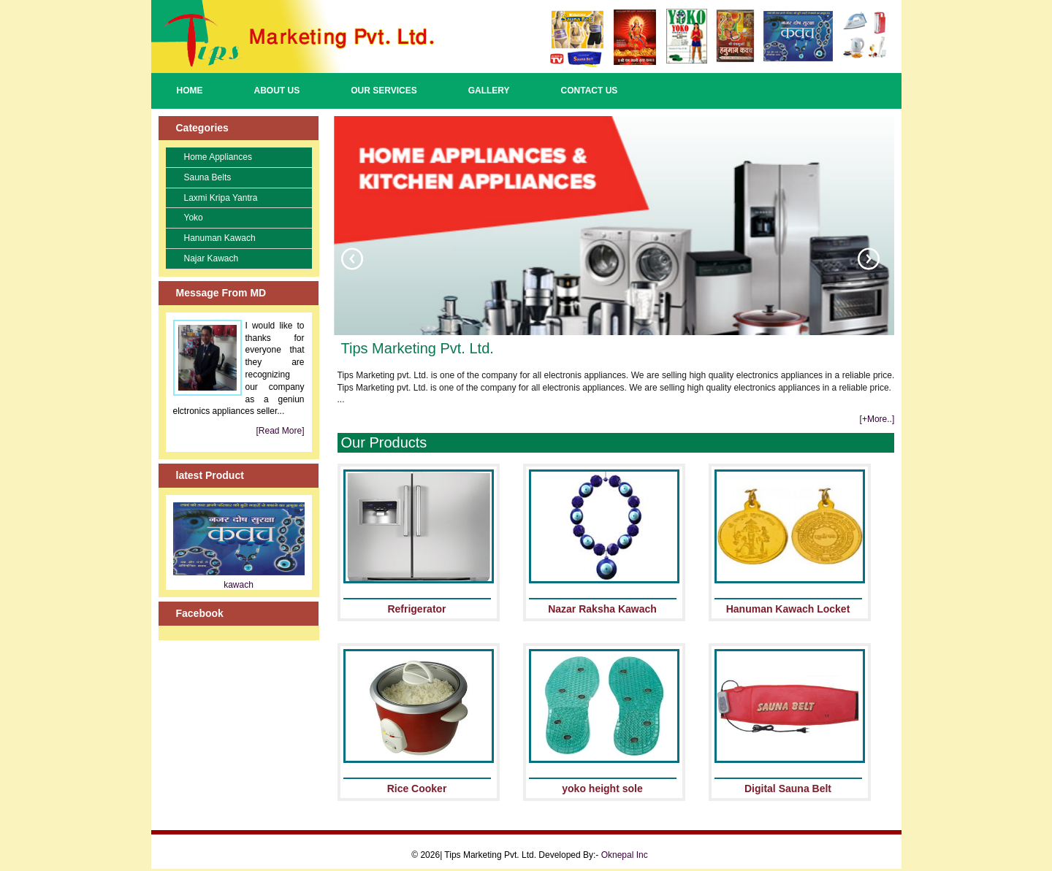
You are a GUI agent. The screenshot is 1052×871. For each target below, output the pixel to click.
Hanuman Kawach (220, 238)
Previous (352, 259)
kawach (239, 585)
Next (869, 259)
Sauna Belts (208, 177)
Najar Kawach (211, 258)
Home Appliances (218, 157)
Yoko (193, 217)
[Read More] (280, 431)
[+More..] (877, 419)
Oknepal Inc (624, 855)
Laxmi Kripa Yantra (221, 198)
